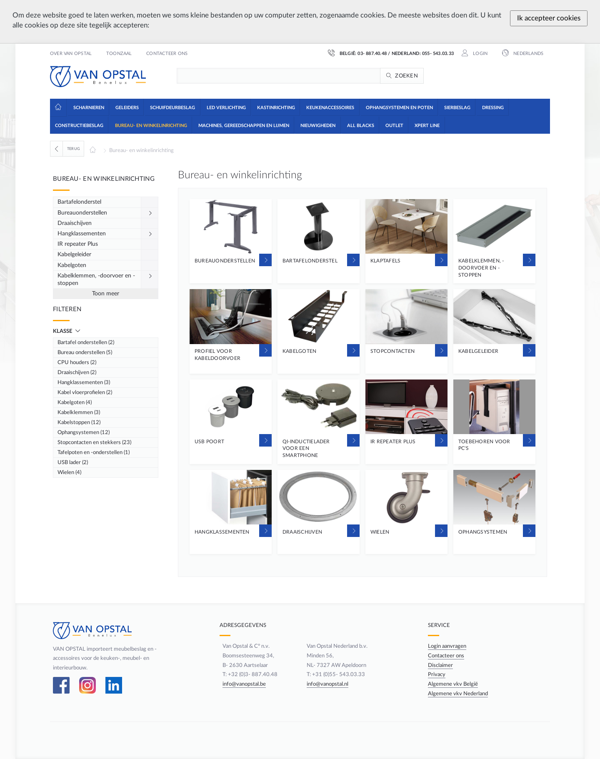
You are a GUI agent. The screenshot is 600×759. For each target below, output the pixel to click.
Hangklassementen (82, 234)
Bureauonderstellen (82, 213)
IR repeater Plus (78, 244)
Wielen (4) (69, 472)
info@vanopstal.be (240, 684)
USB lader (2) (73, 462)
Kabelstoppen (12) (79, 422)
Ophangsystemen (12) (84, 432)
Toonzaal (119, 54)
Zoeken (406, 75)
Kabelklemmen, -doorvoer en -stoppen (96, 279)
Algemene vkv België (454, 684)
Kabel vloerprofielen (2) (85, 392)
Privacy (438, 674)
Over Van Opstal (71, 54)
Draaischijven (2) (77, 372)
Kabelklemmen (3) (79, 412)
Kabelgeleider (74, 254)
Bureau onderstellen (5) (85, 352)
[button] (88, 107)
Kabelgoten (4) (75, 402)
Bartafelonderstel (79, 202)
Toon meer (105, 294)
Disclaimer (441, 665)
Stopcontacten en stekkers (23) (94, 442)
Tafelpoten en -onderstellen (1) (94, 452)
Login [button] (480, 54)
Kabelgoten (72, 265)
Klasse (63, 331)
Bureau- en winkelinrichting (141, 150)
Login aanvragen (448, 646)
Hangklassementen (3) (84, 382)
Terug (73, 149)
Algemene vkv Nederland (459, 693)
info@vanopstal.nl (327, 684)
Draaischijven (75, 223)
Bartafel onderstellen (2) (86, 342)
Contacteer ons (167, 54)
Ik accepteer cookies (548, 18)
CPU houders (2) (77, 362)
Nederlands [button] (527, 54)
